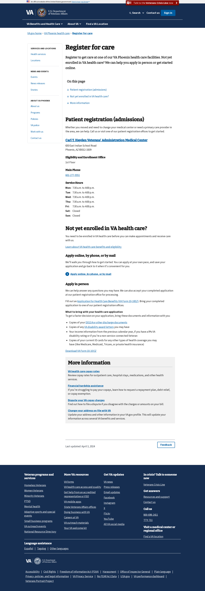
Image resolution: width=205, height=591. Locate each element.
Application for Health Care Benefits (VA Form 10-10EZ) (108, 301)
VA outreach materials (76, 522)
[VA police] (45, 125)
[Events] (45, 77)
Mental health (32, 506)
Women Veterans (33, 490)
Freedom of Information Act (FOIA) (79, 571)
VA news (108, 482)
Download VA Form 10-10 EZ (80, 351)
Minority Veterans (34, 496)
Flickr (107, 513)
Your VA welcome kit (75, 528)
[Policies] (45, 119)
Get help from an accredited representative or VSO (80, 494)
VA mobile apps (72, 501)
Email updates (112, 492)
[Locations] (45, 60)
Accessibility (33, 571)
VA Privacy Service (83, 576)
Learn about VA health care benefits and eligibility (93, 247)
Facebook (109, 497)
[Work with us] (45, 132)
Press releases (112, 487)
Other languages (59, 548)
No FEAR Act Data (107, 576)
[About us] (45, 106)
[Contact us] (45, 138)
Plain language (162, 571)
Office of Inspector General (135, 571)
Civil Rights (50, 571)
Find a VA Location (97, 24)
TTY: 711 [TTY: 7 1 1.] (148, 520)
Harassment (109, 571)
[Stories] (45, 90)
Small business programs (38, 521)
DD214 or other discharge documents (106, 322)
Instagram (109, 503)
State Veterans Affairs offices (80, 507)
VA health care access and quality (82, 487)
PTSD (27, 501)
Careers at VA (71, 517)
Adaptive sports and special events (39, 513)
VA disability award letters (99, 327)
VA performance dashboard (149, 576)
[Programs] (45, 113)
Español (28, 548)
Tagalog (41, 548)
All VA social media (114, 524)
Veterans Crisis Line (154, 484)
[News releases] (45, 83)
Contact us (153, 13)
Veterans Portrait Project (40, 581)
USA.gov (125, 576)
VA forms (69, 482)
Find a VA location (153, 536)
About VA (73, 24)
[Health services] (45, 54)
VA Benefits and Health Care (43, 24)
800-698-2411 (151, 514)
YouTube (109, 519)
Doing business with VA (77, 512)
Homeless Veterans (35, 485)
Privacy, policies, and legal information (47, 576)
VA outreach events (35, 526)
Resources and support (157, 497)
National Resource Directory (40, 531)
